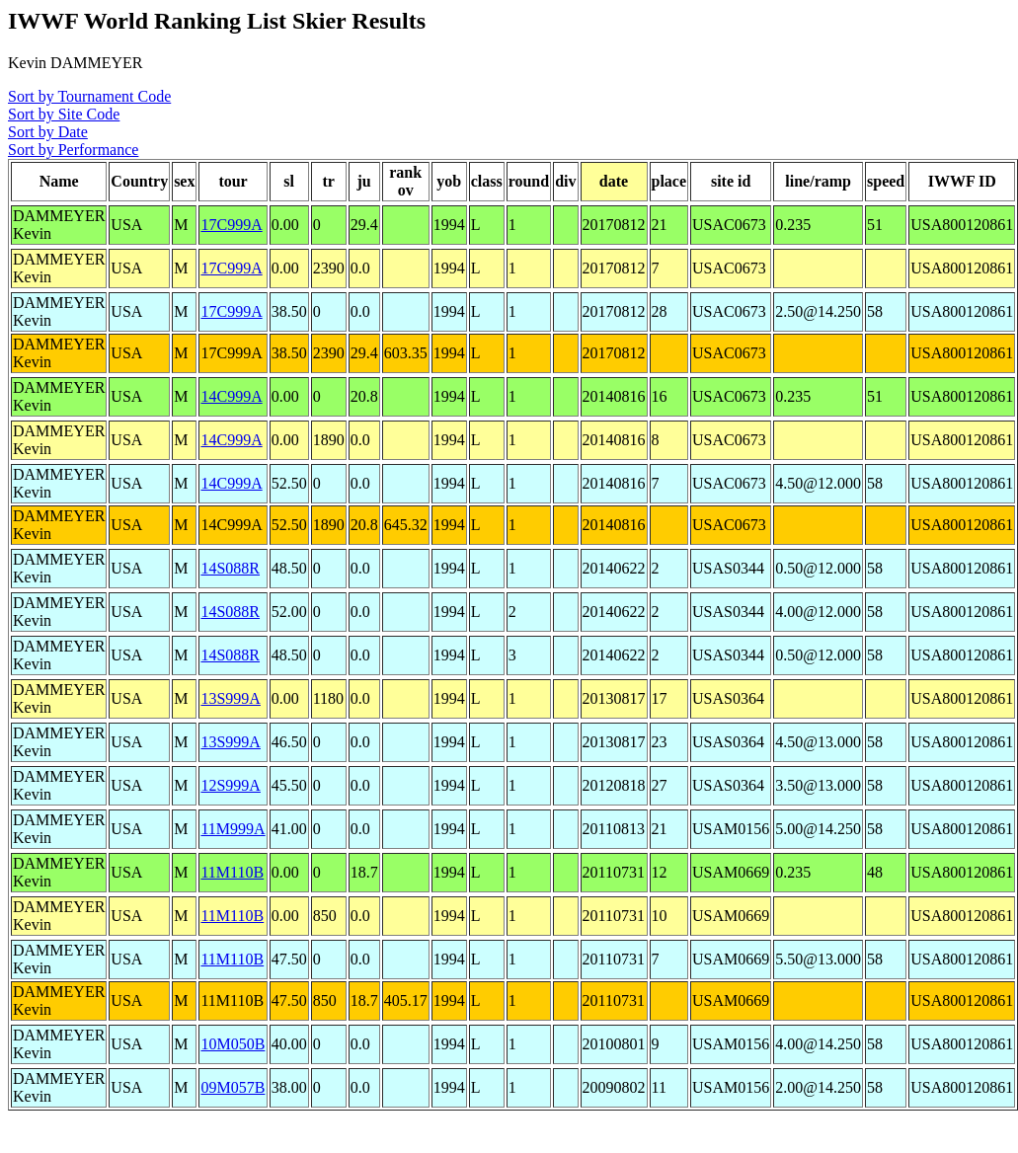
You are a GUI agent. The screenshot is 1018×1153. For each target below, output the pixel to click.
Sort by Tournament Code (89, 96)
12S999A (230, 785)
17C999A (231, 224)
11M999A (232, 828)
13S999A (230, 698)
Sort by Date (48, 131)
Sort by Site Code (63, 114)
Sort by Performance (73, 149)
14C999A (231, 396)
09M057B (232, 1087)
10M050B (232, 1044)
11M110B (232, 872)
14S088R (230, 568)
